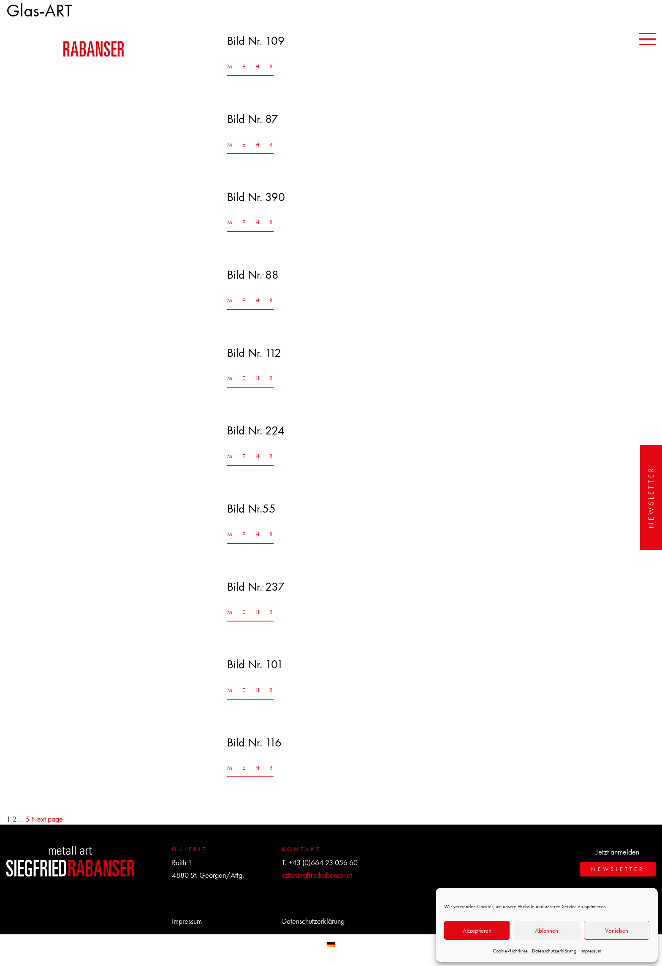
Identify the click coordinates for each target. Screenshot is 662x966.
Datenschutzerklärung (554, 950)
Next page (47, 819)
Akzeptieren (477, 930)
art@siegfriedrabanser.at (317, 875)
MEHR (250, 66)
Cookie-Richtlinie (510, 950)
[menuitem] (331, 944)
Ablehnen (546, 930)
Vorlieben (616, 930)
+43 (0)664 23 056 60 (323, 862)
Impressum (591, 950)
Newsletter (651, 497)
